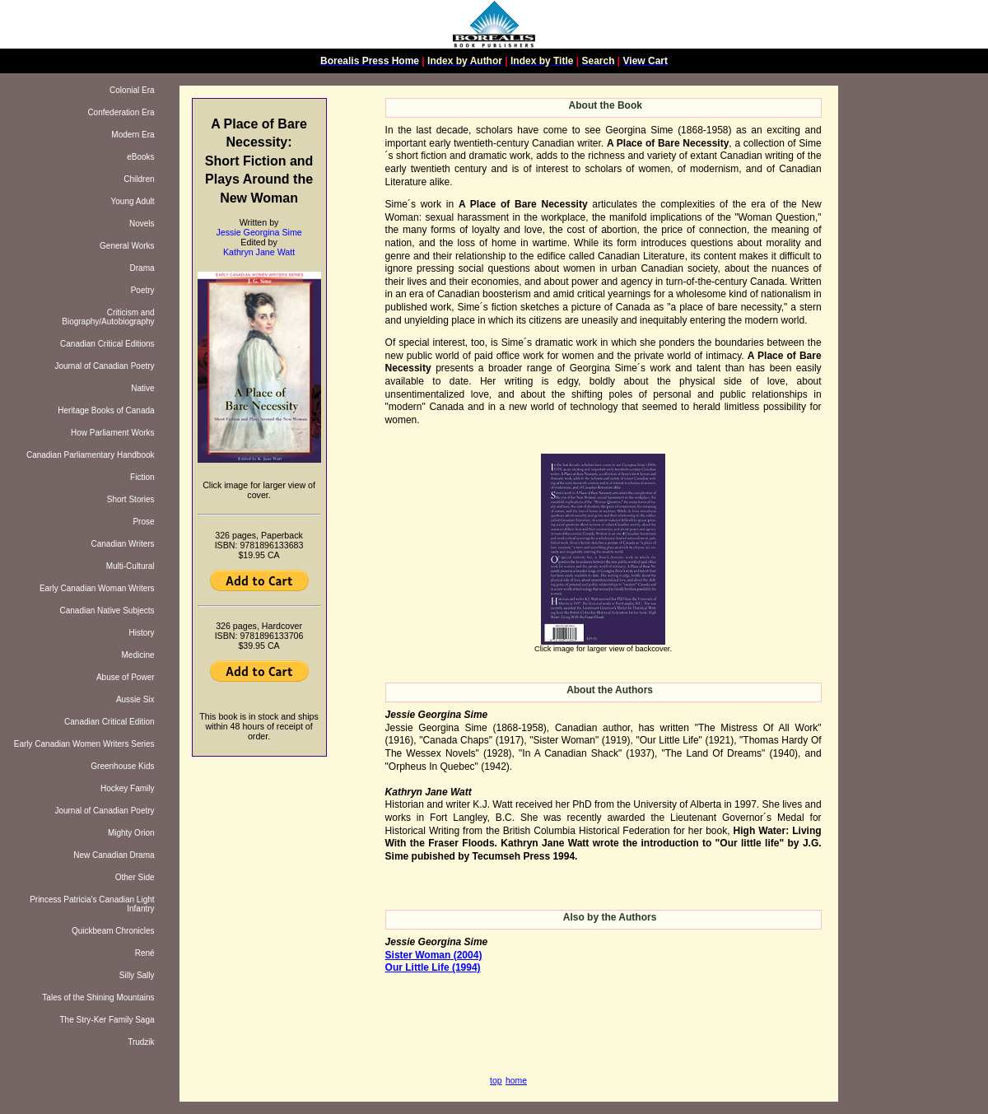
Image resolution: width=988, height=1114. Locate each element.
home (516, 1080)
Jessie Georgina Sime (258, 232)
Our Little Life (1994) (433, 967)
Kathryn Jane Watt (259, 252)
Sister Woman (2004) (433, 955)
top (495, 1080)
